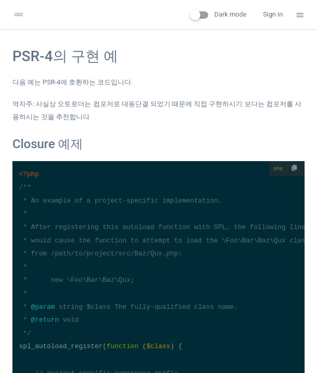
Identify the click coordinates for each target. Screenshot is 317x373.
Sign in (273, 14)
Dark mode (218, 14)
